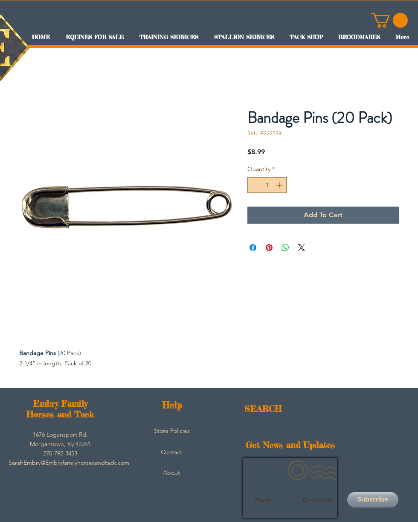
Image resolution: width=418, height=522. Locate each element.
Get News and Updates (290, 445)
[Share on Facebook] (253, 247)
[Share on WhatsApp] (285, 247)
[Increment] (280, 185)
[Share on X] (301, 247)
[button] (389, 20)
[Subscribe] (372, 499)
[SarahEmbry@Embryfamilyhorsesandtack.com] (69, 463)
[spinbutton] (267, 185)
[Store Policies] (172, 431)
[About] (171, 473)
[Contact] (171, 452)
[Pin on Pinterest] (269, 247)
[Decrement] (254, 185)
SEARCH (263, 408)
